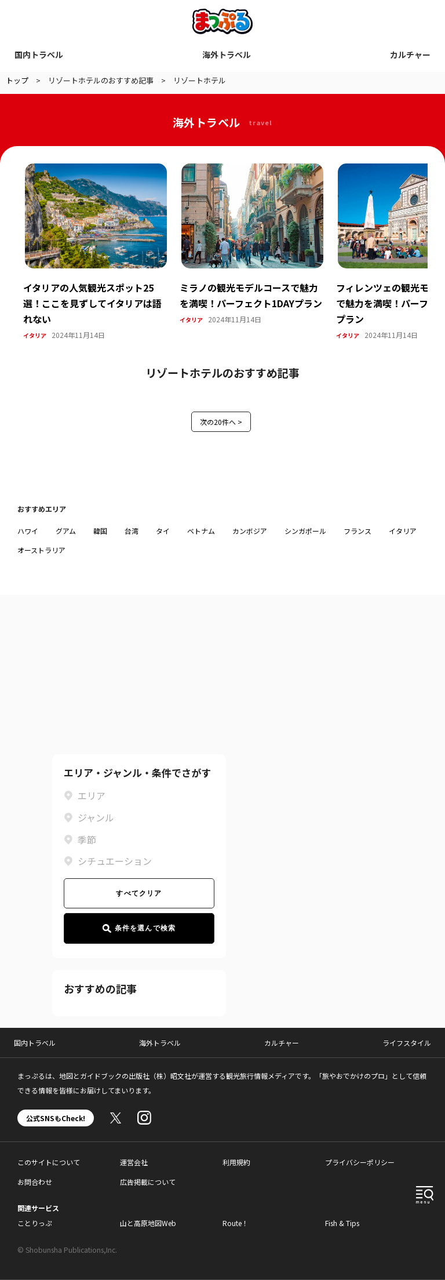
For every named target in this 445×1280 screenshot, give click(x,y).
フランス (357, 531)
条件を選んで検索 (139, 928)
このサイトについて (48, 1162)
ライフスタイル (406, 1043)
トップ (17, 80)
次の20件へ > (221, 422)
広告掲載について (148, 1182)
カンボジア (249, 531)
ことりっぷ (34, 1223)
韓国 (100, 531)
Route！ (235, 1223)
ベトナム (201, 531)
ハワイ (27, 531)
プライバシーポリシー (360, 1162)
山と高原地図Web (148, 1223)
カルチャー (410, 54)
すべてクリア (139, 893)
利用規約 (236, 1162)
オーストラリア (41, 550)
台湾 (131, 531)
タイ (163, 531)
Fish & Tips (342, 1223)
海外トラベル (226, 54)
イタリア (34, 335)
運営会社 (134, 1162)
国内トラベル (38, 54)
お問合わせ (34, 1182)
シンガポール (305, 531)
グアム (66, 531)
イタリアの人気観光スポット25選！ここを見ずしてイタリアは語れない (92, 303)
